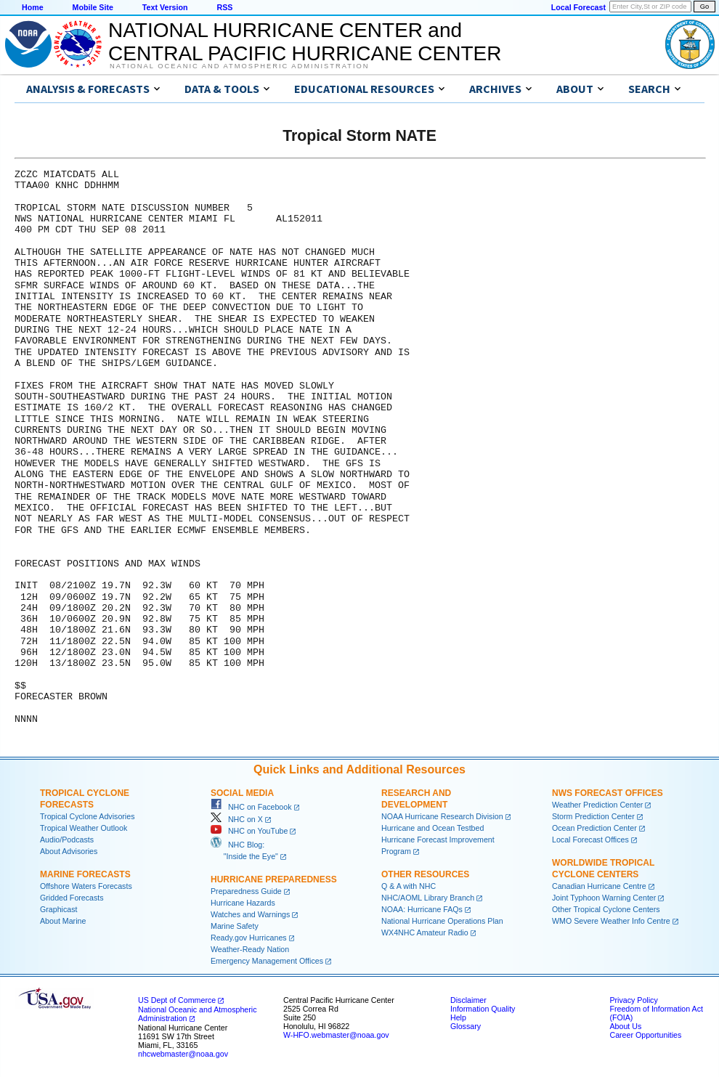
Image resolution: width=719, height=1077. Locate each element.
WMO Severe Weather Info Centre (611, 921)
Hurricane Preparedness (274, 879)
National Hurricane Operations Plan (442, 921)
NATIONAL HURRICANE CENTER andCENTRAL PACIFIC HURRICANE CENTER (304, 42)
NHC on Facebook (251, 806)
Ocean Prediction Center (594, 828)
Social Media (242, 793)
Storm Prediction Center (593, 816)
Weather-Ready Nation (250, 949)
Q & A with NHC (408, 886)
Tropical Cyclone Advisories (87, 816)
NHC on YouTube (249, 830)
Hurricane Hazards (243, 902)
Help (458, 1017)
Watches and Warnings (250, 914)
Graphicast (59, 909)
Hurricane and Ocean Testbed (432, 828)
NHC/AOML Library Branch (427, 897)
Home (33, 7)
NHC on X (237, 819)
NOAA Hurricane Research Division (442, 816)
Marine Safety (235, 926)
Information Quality (482, 1008)
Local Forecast (578, 7)
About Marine (63, 921)
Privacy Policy (633, 1000)
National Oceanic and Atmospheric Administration (239, 66)
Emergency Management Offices (267, 960)
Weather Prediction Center (597, 804)
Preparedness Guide (246, 891)
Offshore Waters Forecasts (86, 886)
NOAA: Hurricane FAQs (422, 909)
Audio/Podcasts (67, 839)
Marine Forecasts (85, 874)
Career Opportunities (645, 1035)
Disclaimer (468, 1000)
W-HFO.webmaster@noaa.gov (336, 1035)
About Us (625, 1026)
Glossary (465, 1026)
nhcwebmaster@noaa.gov (183, 1053)
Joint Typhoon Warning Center (604, 897)
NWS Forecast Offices (607, 793)
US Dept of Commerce (177, 1000)
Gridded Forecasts (72, 897)
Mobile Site (93, 7)
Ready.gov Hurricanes (249, 937)
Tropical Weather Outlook (83, 828)
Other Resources (425, 874)
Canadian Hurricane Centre (599, 886)
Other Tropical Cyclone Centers (606, 909)
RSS (224, 7)
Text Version (165, 7)
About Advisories (68, 851)
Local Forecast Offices (590, 839)
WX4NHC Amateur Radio (424, 932)
